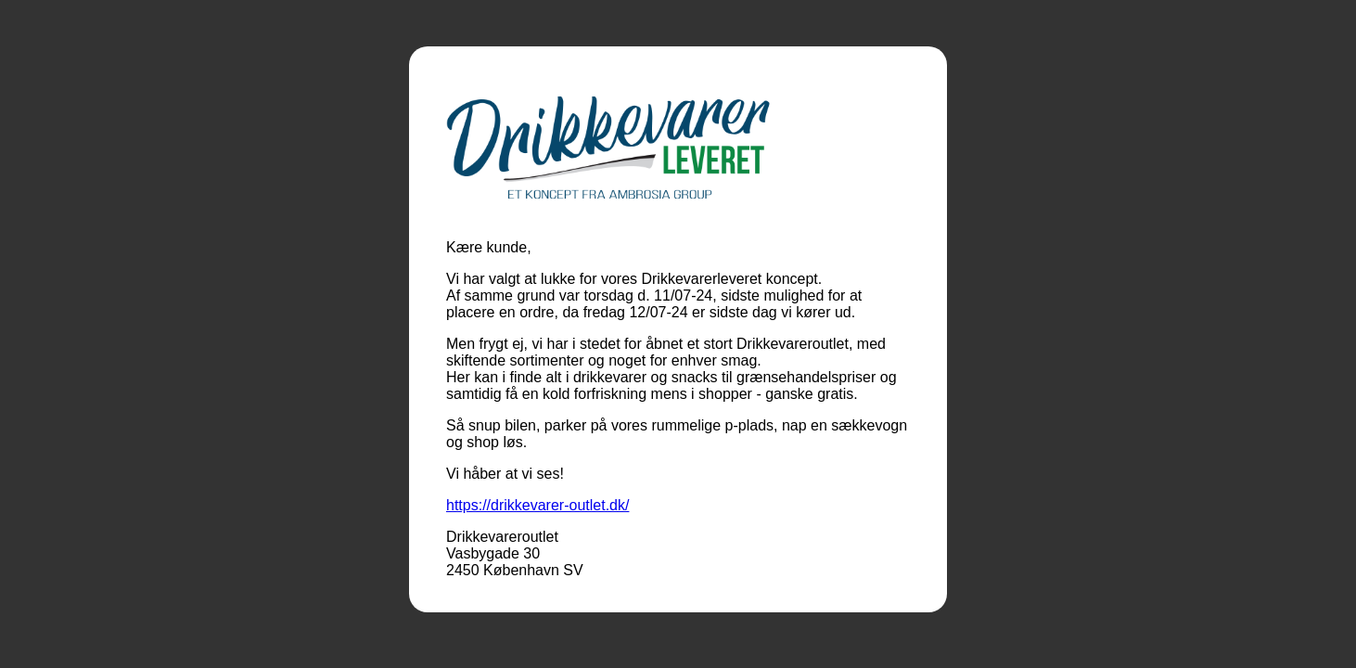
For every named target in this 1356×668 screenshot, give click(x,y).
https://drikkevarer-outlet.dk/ (537, 505)
